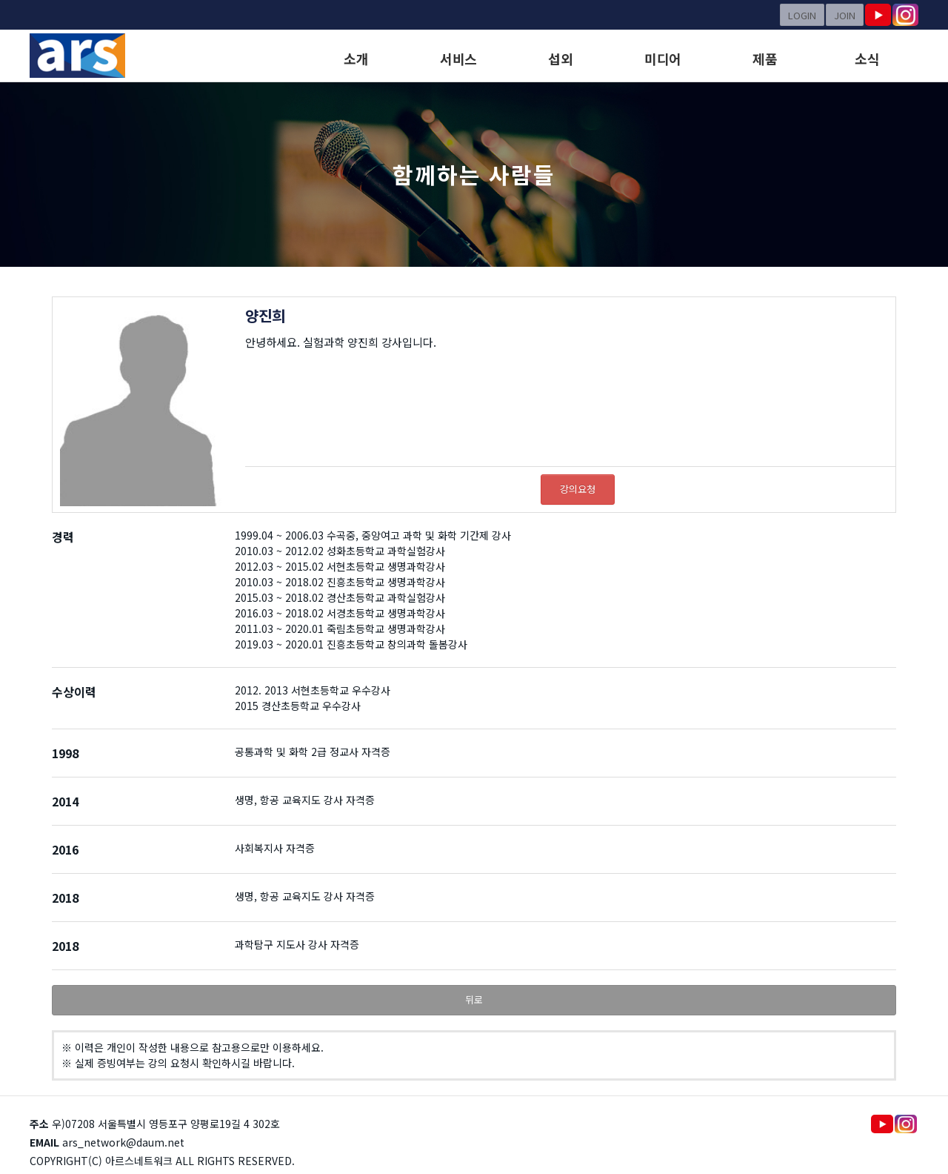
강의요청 (577, 489)
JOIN (844, 15)
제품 (764, 58)
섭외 (560, 58)
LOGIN (802, 15)
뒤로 (474, 999)
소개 (356, 58)
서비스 (458, 58)
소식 (867, 58)
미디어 (662, 58)
